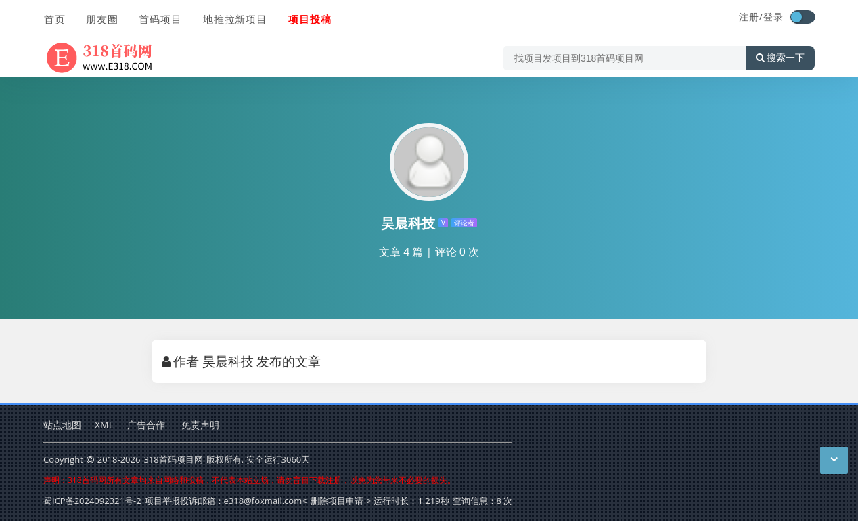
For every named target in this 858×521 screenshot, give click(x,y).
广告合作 (146, 424)
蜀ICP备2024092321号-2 (92, 501)
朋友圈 (101, 18)
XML (104, 424)
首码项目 (159, 18)
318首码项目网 (172, 459)
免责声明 (200, 424)
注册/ (751, 16)
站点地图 (62, 424)
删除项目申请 (337, 501)
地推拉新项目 (234, 18)
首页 (54, 18)
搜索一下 (780, 56)
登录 (773, 16)
